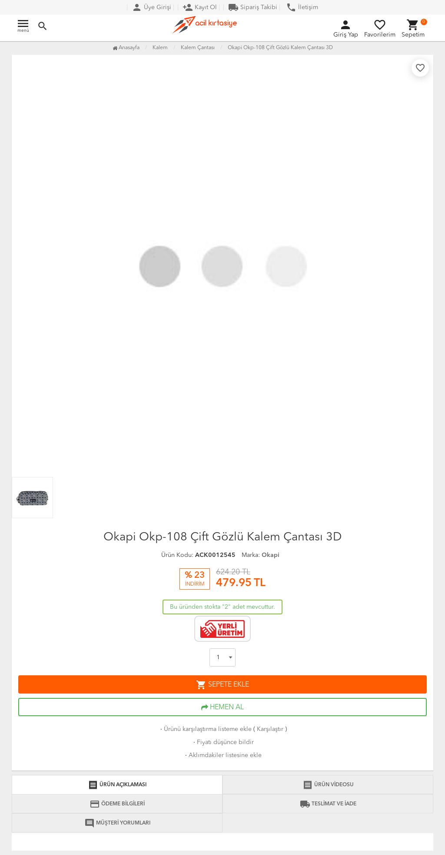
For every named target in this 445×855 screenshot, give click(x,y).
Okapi (270, 555)
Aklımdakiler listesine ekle (222, 755)
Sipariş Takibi (252, 7)
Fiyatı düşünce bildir (223, 742)
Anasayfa (126, 47)
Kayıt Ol (200, 7)
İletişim (302, 7)
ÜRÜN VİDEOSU (328, 785)
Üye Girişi (151, 7)
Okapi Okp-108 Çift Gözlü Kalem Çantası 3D (280, 47)
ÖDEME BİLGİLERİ (117, 804)
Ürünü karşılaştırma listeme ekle (205, 729)
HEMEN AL (222, 707)
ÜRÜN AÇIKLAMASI (117, 785)
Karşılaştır (270, 729)
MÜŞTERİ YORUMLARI (117, 823)
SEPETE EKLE (222, 685)
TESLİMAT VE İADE (328, 804)
